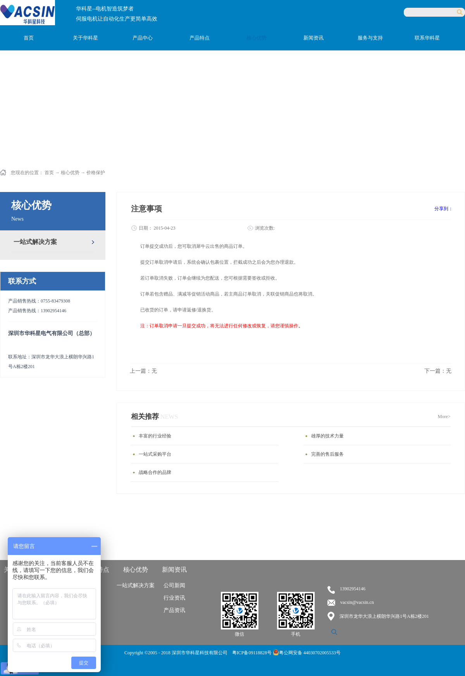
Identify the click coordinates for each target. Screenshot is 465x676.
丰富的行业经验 (155, 436)
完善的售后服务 (327, 454)
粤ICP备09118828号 (252, 652)
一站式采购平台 (155, 454)
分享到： (443, 208)
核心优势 (70, 172)
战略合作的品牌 (155, 472)
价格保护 (95, 172)
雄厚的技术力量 (327, 436)
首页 (29, 38)
